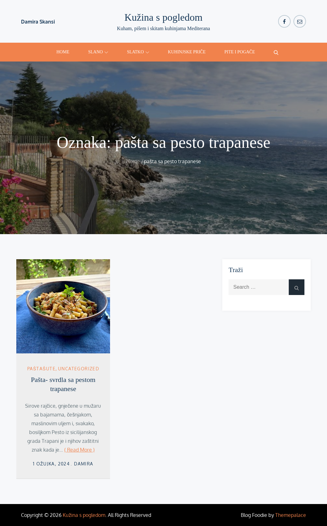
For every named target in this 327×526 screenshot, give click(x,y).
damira (83, 463)
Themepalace (290, 515)
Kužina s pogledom (163, 17)
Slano (98, 52)
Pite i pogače (239, 52)
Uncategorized (78, 368)
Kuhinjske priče (187, 52)
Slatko (138, 52)
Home (62, 52)
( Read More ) (79, 450)
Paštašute (41, 368)
